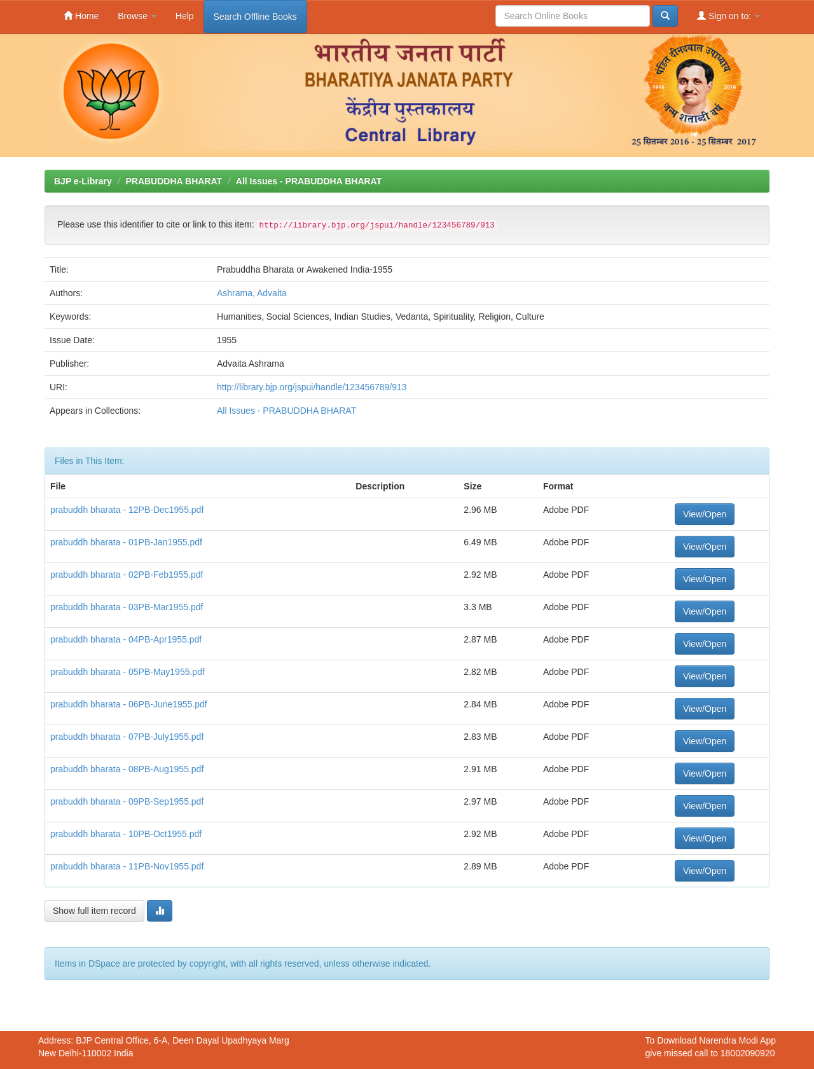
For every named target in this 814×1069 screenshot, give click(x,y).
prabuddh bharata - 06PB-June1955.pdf (128, 704)
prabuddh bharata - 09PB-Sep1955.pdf (127, 801)
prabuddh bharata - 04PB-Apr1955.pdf (126, 639)
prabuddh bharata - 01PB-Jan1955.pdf (126, 542)
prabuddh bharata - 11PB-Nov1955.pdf (127, 866)
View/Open (704, 514)
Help (185, 16)
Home (81, 15)
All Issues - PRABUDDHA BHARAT (309, 181)
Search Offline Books (255, 16)
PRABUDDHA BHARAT (173, 181)
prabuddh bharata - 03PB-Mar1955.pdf (127, 607)
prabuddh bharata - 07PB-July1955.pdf (127, 737)
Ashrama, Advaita (252, 293)
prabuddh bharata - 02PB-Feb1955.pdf (127, 574)
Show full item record (94, 911)
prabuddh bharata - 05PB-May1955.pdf (127, 672)
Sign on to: (728, 15)
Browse (137, 16)
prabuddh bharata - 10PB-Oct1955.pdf (126, 834)
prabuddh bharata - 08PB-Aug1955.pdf (127, 769)
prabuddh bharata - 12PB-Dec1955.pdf (127, 510)
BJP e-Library (83, 181)
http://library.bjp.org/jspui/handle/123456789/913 (312, 387)
